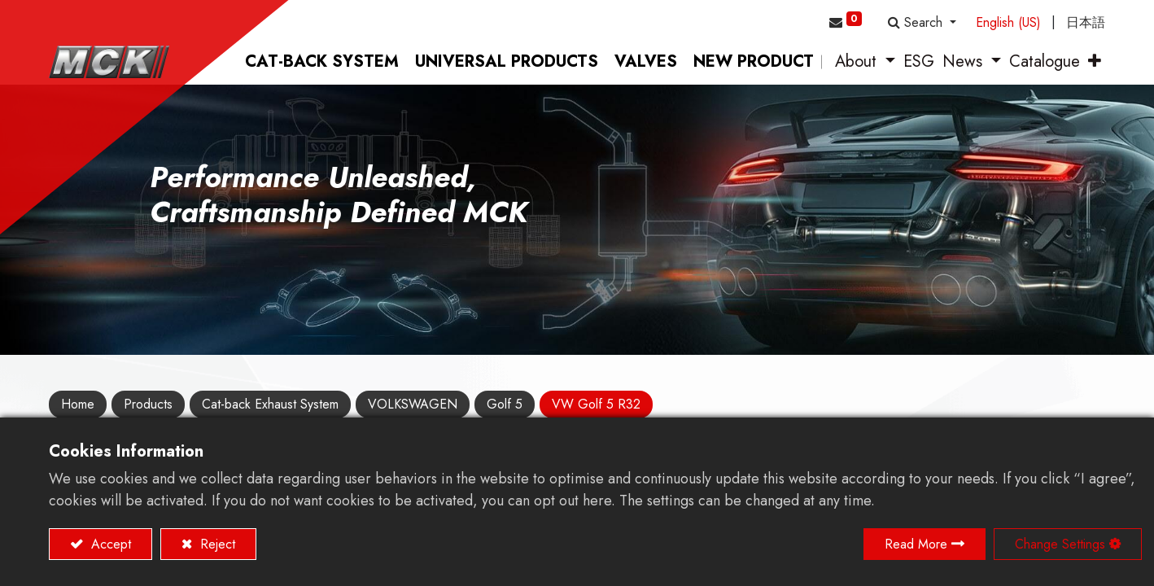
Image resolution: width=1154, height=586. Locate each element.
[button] (922, 23)
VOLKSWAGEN (412, 404)
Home (77, 404)
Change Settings (1060, 544)
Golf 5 (504, 404)
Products (148, 404)
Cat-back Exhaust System (270, 404)
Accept (109, 544)
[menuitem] (322, 62)
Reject (215, 544)
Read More (916, 544)
